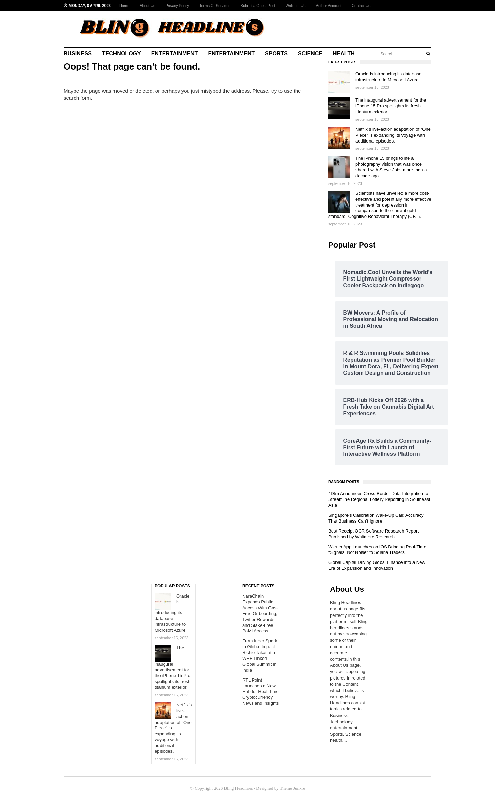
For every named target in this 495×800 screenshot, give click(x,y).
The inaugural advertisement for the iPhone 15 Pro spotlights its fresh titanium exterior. (390, 105)
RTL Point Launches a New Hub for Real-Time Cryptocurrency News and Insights (260, 691)
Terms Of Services (214, 5)
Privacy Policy (177, 5)
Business (78, 53)
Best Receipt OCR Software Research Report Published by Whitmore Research (373, 533)
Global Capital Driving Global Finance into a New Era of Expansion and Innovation (376, 565)
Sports (276, 53)
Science (310, 53)
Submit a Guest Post (258, 5)
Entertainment (174, 53)
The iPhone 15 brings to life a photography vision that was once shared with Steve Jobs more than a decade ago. (391, 167)
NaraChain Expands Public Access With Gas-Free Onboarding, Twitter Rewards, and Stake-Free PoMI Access (260, 613)
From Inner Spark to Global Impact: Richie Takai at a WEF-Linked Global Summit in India (259, 655)
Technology (121, 53)
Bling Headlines (238, 788)
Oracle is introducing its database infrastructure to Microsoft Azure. (388, 76)
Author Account (329, 5)
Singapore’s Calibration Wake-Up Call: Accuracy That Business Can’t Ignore (376, 518)
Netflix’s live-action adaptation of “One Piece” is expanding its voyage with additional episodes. (393, 135)
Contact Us (361, 5)
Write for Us (296, 5)
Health (344, 53)
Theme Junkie (292, 788)
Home (124, 5)
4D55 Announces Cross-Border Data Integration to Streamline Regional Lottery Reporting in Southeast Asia (379, 499)
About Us (147, 5)
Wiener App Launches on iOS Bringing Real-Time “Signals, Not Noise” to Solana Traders (377, 549)
